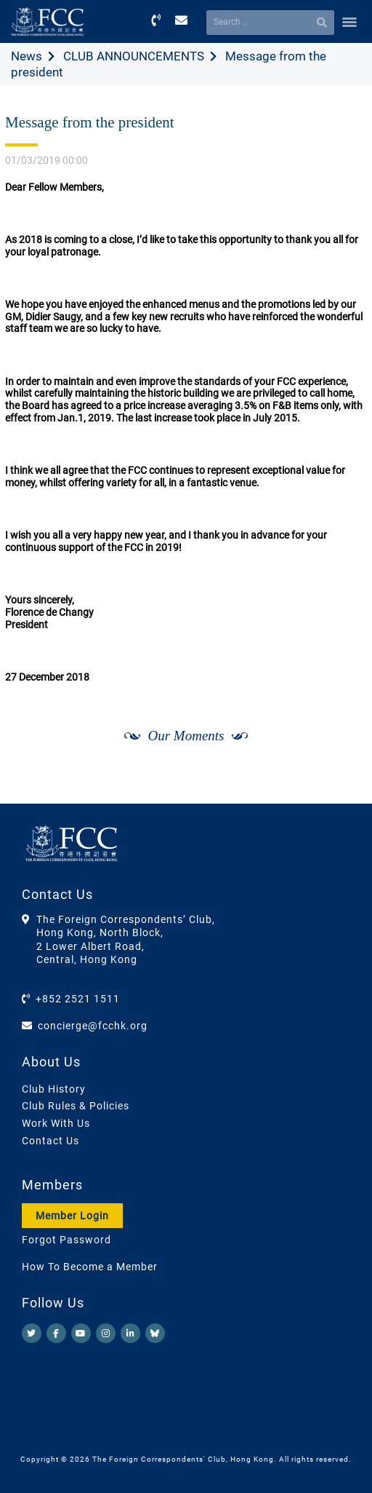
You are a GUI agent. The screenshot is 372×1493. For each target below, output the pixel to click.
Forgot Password (66, 1240)
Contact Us (50, 1141)
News (26, 56)
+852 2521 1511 (78, 999)
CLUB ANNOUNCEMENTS (133, 56)
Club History (54, 1089)
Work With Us (56, 1123)
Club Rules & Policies (75, 1106)
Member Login (72, 1215)
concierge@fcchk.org (92, 1025)
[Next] (340, 787)
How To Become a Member (90, 1266)
